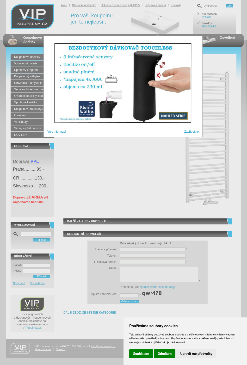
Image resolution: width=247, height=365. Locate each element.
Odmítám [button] (165, 354)
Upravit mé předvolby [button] (196, 354)
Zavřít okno (191, 131)
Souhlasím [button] (141, 354)
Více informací (56, 131)
